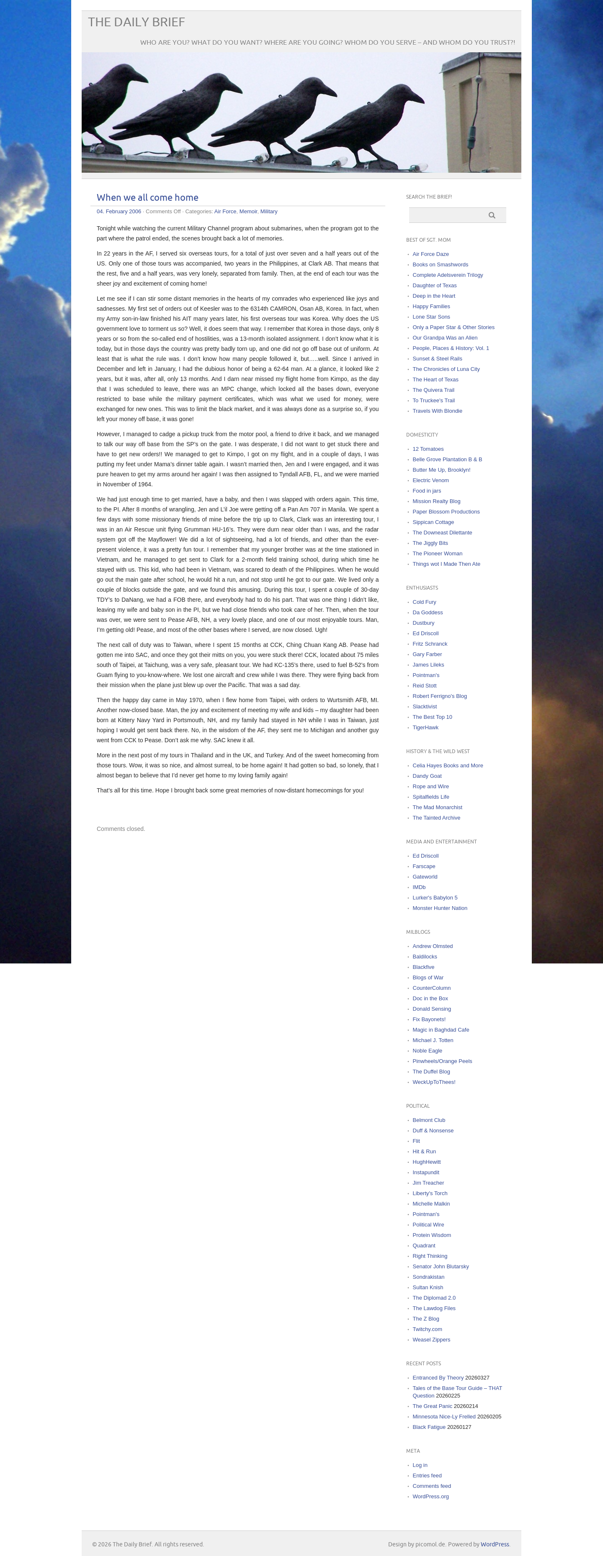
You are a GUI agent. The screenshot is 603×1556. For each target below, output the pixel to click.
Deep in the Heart (434, 296)
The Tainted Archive (437, 818)
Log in (420, 1465)
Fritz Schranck (430, 644)
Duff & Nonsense (433, 1130)
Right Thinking (430, 1256)
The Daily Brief (136, 22)
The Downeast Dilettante (442, 532)
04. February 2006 (119, 211)
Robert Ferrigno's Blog (440, 696)
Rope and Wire (431, 786)
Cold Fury (424, 602)
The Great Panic (433, 1406)
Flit (416, 1141)
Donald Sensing (432, 1009)
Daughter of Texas (435, 285)
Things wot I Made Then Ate (447, 564)
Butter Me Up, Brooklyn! (442, 470)
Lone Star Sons (432, 317)
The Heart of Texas (436, 379)
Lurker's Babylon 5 (435, 897)
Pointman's (426, 675)
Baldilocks (425, 956)
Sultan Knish (428, 1287)
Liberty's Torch (430, 1193)
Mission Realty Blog (437, 501)
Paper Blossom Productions (446, 511)
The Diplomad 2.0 (434, 1298)
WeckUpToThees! (434, 1082)
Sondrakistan (429, 1277)
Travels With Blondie (438, 411)
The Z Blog (426, 1319)
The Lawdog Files (434, 1308)
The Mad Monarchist (438, 807)
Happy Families (432, 306)
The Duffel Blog (431, 1071)
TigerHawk (426, 727)
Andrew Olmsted (433, 946)
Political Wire (428, 1224)
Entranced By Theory (438, 1378)
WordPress (495, 1544)
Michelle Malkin (431, 1204)
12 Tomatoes (428, 449)
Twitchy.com (428, 1329)
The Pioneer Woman (438, 553)
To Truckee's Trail (434, 400)
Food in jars (427, 491)
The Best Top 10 (432, 717)
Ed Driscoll (426, 633)
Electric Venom (431, 480)
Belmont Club (429, 1120)
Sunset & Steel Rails (438, 358)
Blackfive (424, 967)
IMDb (419, 887)
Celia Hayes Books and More (448, 765)
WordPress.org (431, 1496)
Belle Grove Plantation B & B (447, 459)
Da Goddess (428, 612)
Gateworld (425, 877)
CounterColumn (432, 988)
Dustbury (424, 623)
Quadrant (424, 1245)
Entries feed (427, 1475)
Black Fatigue (429, 1427)
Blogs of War (428, 977)
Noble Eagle (428, 1051)
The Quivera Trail (434, 390)
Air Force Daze (431, 254)
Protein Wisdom (432, 1235)
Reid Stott (425, 685)
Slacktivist (425, 706)
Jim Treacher (428, 1183)
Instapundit (426, 1172)
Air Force (225, 211)
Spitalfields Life (431, 797)
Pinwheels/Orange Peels (442, 1061)
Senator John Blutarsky (441, 1266)
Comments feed (432, 1486)
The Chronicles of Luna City (446, 369)
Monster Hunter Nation (440, 908)
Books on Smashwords (441, 264)
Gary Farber (427, 654)
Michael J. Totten (433, 1040)
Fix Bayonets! (429, 1019)
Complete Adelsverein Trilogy (448, 275)
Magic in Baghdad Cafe (441, 1030)
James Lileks (428, 665)
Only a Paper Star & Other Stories (454, 327)
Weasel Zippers (432, 1339)
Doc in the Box (430, 998)
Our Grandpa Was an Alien (445, 338)
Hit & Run (424, 1151)
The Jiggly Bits (430, 543)
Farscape (424, 866)
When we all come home (147, 198)
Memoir (249, 211)
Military (269, 211)
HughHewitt (427, 1162)
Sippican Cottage (433, 522)
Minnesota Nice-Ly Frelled (444, 1416)
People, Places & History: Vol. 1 (451, 348)
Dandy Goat (427, 776)
